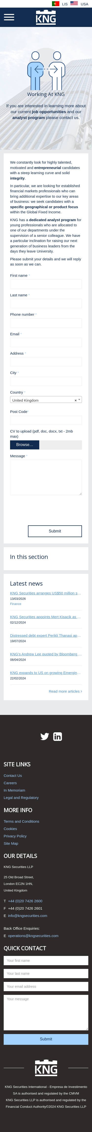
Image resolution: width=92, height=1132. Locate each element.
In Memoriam (14, 790)
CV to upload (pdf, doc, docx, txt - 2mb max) (41, 433)
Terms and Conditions (21, 821)
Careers (10, 783)
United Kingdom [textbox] (44, 400)
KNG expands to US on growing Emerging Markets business (46, 673)
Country (18, 392)
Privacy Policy (15, 836)
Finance (15, 604)
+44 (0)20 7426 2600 (25, 901)
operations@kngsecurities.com (33, 936)
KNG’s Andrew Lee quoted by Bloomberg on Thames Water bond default (46, 654)
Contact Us (13, 775)
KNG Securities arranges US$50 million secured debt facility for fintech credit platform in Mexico (46, 593)
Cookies (10, 829)
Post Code (19, 411)
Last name (20, 295)
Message (18, 455)
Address (18, 353)
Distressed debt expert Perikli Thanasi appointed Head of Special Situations (46, 635)
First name (20, 275)
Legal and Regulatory (21, 797)
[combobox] (46, 399)
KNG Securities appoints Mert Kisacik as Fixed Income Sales (46, 617)
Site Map (11, 843)
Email (16, 334)
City (14, 372)
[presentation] (47, 508)
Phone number (23, 314)
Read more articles (65, 691)
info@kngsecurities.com (27, 916)
